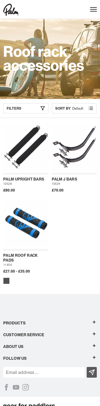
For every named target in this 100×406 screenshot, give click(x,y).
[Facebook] (6, 387)
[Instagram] (25, 387)
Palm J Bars (65, 179)
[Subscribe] (92, 372)
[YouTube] (16, 387)
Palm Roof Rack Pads (20, 258)
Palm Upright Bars (23, 179)
